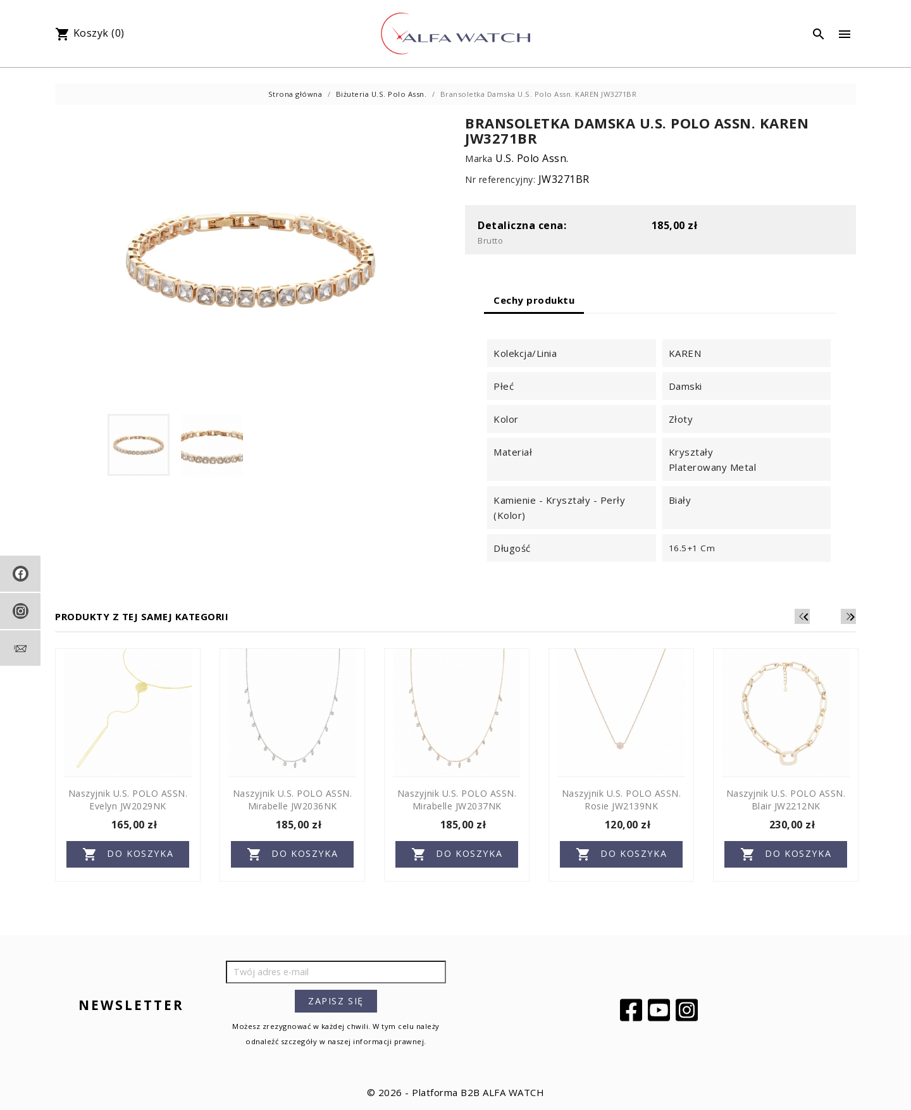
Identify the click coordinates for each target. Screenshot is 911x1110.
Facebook (632, 1010)
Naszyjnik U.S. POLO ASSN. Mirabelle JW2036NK (292, 799)
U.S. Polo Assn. (532, 158)
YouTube (660, 1010)
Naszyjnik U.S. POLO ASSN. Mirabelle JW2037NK (457, 799)
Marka (479, 159)
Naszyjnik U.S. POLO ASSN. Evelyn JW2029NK (128, 799)
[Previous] (829, 616)
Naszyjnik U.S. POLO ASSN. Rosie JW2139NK (621, 799)
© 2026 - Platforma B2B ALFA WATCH (456, 1092)
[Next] (848, 616)
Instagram (688, 1010)
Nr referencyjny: (500, 179)
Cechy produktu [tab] (533, 300)
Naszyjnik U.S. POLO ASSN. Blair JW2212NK (786, 799)
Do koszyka (128, 854)
